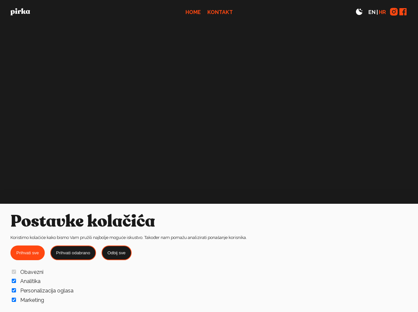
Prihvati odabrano (73, 252)
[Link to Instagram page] (393, 12)
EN (372, 12)
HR (382, 12)
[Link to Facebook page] (403, 12)
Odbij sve (116, 252)
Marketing (28, 300)
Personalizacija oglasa (42, 291)
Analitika (26, 281)
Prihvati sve (27, 252)
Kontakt (220, 12)
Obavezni (27, 272)
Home (193, 12)
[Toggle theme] (359, 12)
